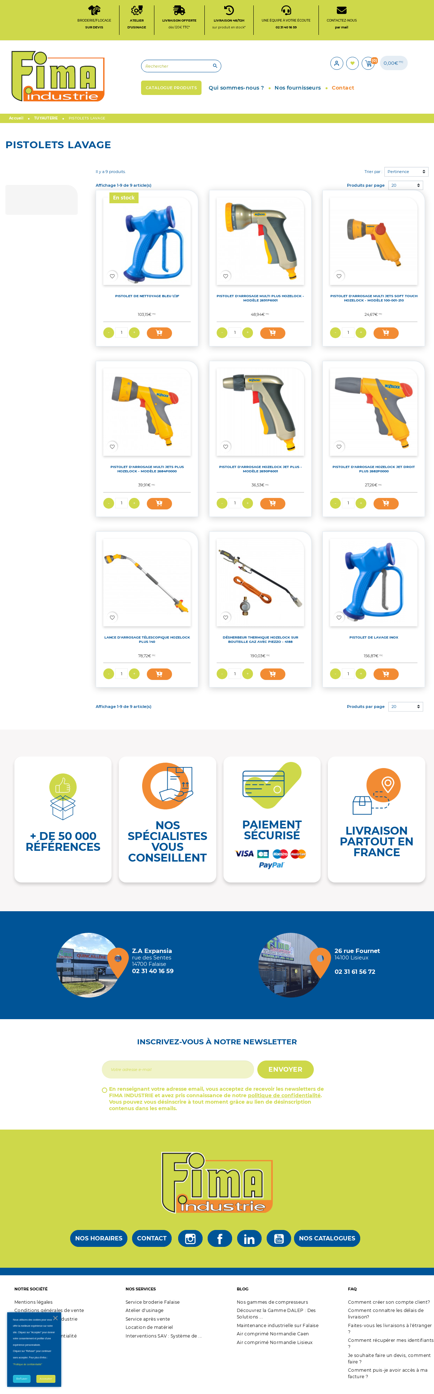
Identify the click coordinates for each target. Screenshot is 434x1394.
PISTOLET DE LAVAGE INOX (373, 644)
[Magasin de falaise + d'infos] (90, 971)
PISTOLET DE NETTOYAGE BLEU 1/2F (147, 302)
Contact (152, 1244)
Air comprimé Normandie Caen (273, 1340)
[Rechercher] (151, 70)
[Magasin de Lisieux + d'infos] (292, 971)
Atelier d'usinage (145, 1317)
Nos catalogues (327, 1244)
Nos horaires (98, 1244)
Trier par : (373, 178)
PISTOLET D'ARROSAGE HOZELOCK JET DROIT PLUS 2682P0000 (374, 475)
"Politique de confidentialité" (27, 1364)
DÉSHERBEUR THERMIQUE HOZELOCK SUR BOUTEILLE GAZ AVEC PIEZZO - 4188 (260, 646)
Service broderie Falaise (153, 1308)
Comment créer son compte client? (389, 1308)
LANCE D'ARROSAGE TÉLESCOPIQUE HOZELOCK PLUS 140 (147, 646)
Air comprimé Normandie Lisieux (275, 1349)
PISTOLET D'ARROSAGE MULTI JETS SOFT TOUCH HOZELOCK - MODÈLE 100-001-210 (373, 304)
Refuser (21, 1378)
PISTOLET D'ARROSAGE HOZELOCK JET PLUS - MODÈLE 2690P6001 (260, 475)
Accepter (46, 1378)
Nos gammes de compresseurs (272, 1308)
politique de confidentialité (284, 1102)
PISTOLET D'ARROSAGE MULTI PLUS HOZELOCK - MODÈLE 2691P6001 (260, 304)
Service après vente (148, 1325)
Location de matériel (149, 1333)
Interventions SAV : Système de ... (164, 1342)
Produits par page (366, 191)
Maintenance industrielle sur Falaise (277, 1332)
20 (394, 191)
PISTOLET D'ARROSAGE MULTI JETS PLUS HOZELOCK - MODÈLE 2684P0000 (147, 475)
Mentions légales (33, 1308)
